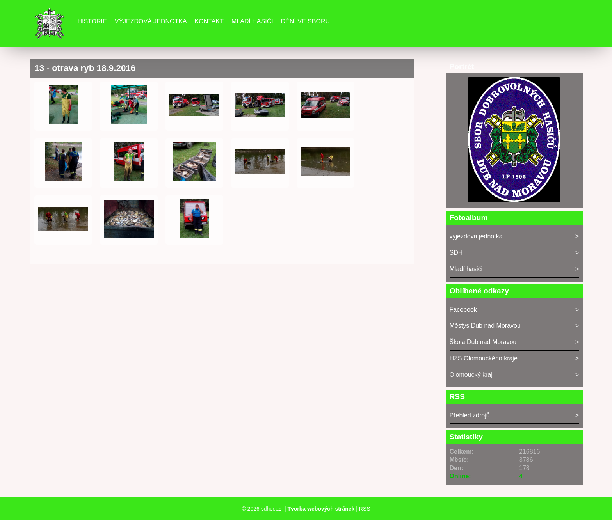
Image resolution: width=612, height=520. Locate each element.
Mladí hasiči (252, 21)
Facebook (463, 309)
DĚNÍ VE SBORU (305, 21)
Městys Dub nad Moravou (485, 325)
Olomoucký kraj (471, 374)
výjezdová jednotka (476, 236)
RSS (364, 509)
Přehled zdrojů (470, 415)
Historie (92, 21)
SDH (456, 252)
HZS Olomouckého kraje (484, 358)
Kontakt (209, 21)
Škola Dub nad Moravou (483, 342)
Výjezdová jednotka (151, 21)
